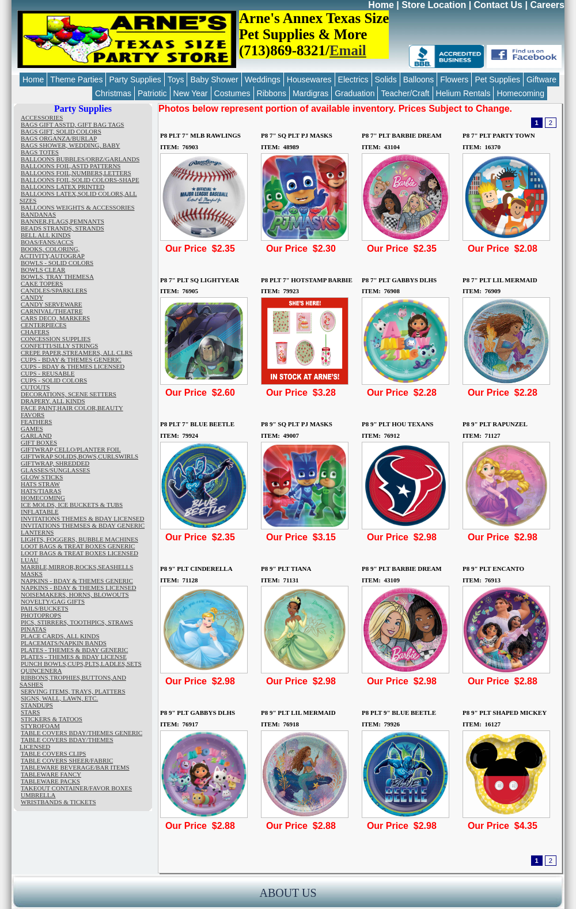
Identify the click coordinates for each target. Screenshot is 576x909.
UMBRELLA (38, 794)
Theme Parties (76, 79)
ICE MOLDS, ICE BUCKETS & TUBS (72, 504)
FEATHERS (36, 421)
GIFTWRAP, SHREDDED (55, 463)
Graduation (354, 93)
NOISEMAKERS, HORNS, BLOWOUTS (75, 594)
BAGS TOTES (40, 152)
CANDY (32, 297)
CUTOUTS (35, 387)
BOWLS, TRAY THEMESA (57, 276)
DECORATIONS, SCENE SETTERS (68, 394)
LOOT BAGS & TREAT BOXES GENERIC (78, 546)
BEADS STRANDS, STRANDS (62, 228)
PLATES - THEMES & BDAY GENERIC (74, 649)
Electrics (353, 79)
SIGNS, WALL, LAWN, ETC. (59, 698)
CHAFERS (35, 331)
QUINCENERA (41, 670)
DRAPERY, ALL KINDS (53, 400)
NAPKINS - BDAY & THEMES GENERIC (77, 580)
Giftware (541, 79)
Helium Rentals (463, 93)
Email (347, 50)
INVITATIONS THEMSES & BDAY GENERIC (83, 525)
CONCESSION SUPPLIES (55, 338)
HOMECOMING (43, 497)
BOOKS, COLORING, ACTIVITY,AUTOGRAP (52, 252)
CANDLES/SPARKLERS (54, 290)
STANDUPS (37, 705)
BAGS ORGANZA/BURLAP (59, 138)
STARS (30, 712)
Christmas (113, 93)
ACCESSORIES (42, 117)
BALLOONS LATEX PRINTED (62, 186)
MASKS (32, 573)
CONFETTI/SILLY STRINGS (59, 345)
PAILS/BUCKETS (45, 608)
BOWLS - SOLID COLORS (57, 262)
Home (380, 5)
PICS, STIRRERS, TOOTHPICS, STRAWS (77, 622)
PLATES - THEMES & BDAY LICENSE (74, 656)
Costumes (232, 93)
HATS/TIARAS (41, 490)
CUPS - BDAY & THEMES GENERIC (71, 359)
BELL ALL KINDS (46, 235)
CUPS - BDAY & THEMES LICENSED (72, 366)
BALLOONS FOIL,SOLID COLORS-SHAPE (80, 179)
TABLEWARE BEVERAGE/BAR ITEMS (75, 767)
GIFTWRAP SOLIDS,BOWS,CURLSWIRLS (79, 456)
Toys (176, 79)
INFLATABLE (40, 511)
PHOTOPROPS (41, 615)
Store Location (433, 5)
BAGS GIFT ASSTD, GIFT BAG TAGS (72, 124)
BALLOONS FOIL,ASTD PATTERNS (70, 165)
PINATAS (33, 629)
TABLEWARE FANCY (51, 774)
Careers (547, 5)
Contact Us (498, 5)
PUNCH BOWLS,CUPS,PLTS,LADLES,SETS (81, 663)
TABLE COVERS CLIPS (53, 753)
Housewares (309, 79)
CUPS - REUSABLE (48, 373)
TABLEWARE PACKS (50, 781)
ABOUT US (287, 893)
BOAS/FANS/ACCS (47, 241)
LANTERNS (37, 532)
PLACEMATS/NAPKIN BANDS (64, 642)
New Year (190, 93)
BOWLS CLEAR (43, 269)
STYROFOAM (40, 725)
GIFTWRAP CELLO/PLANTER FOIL (71, 449)
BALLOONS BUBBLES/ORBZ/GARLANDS (80, 159)
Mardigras (310, 93)
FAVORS (32, 414)
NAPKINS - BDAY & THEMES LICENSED (78, 587)
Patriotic (152, 93)
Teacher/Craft (405, 93)
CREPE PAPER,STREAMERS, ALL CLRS (76, 352)
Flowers (454, 79)
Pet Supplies (497, 79)
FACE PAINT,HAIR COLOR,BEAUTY (72, 407)
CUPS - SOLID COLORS (54, 380)
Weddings (263, 79)
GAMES (32, 428)
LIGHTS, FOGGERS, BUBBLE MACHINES (79, 539)
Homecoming (520, 93)
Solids (386, 79)
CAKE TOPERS (42, 283)
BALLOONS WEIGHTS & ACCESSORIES (78, 207)
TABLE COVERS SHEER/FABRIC (67, 760)
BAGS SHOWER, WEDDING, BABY (70, 145)
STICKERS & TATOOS (51, 718)
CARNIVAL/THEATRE (51, 311)
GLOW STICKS (42, 477)
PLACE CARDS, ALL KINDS (60, 635)
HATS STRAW (40, 483)
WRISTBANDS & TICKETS (58, 801)
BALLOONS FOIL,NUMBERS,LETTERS (76, 172)
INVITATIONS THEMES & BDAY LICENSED (82, 518)
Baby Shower (214, 79)
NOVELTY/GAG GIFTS (53, 601)
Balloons (418, 79)
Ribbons (271, 93)
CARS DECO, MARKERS (55, 318)
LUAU (30, 559)
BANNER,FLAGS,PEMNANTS (62, 221)
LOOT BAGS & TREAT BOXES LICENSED (79, 553)
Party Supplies (135, 79)
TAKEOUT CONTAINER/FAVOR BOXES (76, 788)
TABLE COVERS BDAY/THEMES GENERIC (81, 732)
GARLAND (36, 435)
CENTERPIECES (43, 324)
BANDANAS (38, 214)
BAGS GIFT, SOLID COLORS (61, 131)
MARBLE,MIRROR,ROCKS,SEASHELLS (77, 566)
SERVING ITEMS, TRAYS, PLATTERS (73, 691)
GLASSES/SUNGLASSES (55, 470)
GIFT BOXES (39, 442)
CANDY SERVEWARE (51, 304)
